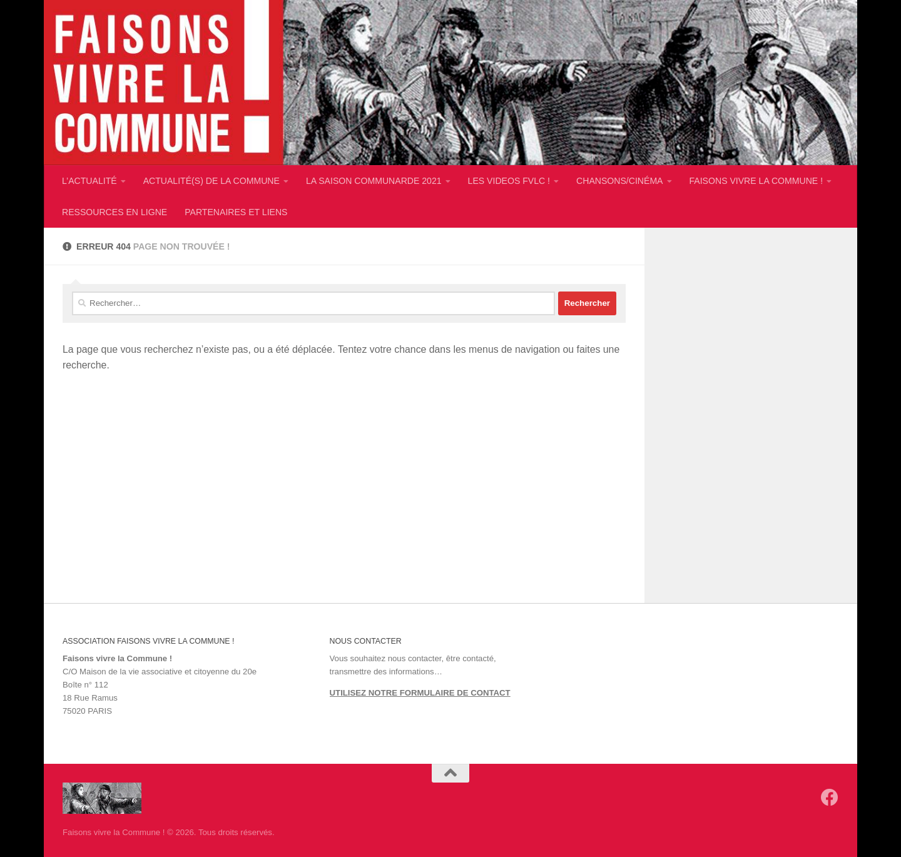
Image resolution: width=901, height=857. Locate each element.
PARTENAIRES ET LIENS (236, 212)
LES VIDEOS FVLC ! (509, 181)
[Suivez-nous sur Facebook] (829, 797)
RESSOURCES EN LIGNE (114, 212)
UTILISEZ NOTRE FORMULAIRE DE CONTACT (420, 692)
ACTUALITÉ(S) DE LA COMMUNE (211, 181)
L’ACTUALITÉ (89, 181)
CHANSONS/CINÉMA (619, 181)
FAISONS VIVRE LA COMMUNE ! (756, 181)
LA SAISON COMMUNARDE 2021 (374, 181)
